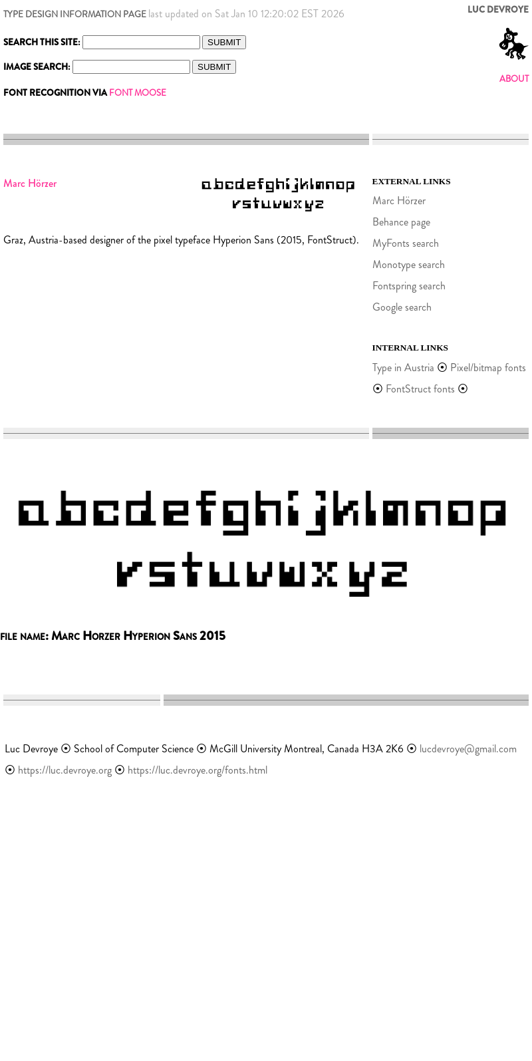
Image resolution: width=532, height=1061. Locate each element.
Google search (402, 307)
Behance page (401, 221)
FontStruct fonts (420, 388)
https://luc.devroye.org (65, 770)
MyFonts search (405, 243)
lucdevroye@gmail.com (468, 748)
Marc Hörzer (399, 200)
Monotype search (408, 264)
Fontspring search (409, 285)
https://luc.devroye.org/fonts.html (197, 770)
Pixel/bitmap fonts (488, 367)
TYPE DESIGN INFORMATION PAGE (74, 14)
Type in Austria (403, 367)
